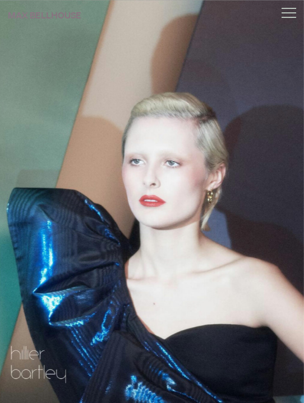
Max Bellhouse (44, 16)
